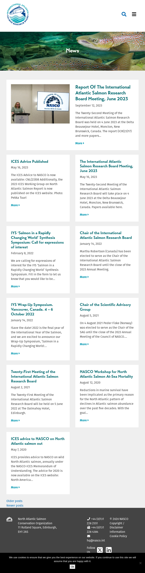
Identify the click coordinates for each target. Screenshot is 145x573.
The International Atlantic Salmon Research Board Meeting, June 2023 (106, 166)
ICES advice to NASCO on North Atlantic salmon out (38, 441)
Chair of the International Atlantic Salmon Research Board (106, 235)
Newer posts (14, 505)
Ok (72, 566)
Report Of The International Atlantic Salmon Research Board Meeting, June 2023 (102, 93)
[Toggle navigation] (134, 14)
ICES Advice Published (29, 161)
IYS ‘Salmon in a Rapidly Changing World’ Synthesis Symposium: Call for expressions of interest (37, 239)
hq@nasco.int (96, 540)
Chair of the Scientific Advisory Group (105, 307)
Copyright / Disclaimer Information (117, 527)
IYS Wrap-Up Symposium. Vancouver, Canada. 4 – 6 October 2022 (32, 309)
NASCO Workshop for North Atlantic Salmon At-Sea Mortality (106, 374)
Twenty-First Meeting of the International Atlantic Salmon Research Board (34, 376)
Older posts (14, 501)
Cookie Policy (118, 536)
